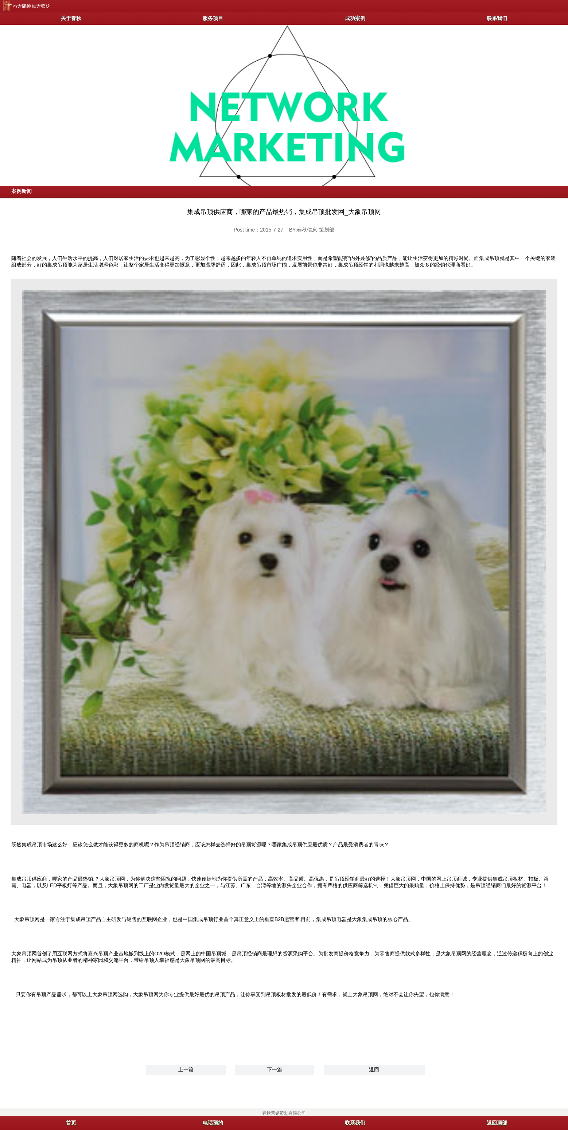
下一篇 (274, 1069)
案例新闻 (21, 191)
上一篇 (186, 1069)
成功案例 (355, 18)
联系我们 (497, 18)
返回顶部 (497, 1123)
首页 (71, 1123)
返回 (374, 1069)
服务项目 (213, 18)
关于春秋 (71, 18)
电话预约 (213, 1123)
